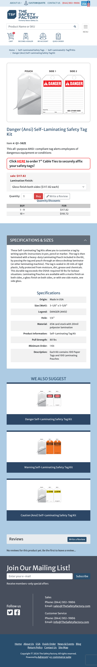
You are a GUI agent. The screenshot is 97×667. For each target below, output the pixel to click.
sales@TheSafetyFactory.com (71, 606)
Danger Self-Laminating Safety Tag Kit (48, 419)
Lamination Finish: (21, 180)
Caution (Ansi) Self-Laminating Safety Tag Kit (48, 515)
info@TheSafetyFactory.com (71, 622)
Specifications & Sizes (31, 240)
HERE (21, 161)
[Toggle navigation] (85, 26)
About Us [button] (15, 3)
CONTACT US (54, 3)
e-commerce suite (60, 657)
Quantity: (14, 196)
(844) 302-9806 (71, 3)
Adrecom (43, 657)
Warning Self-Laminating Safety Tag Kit (48, 467)
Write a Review (57, 196)
